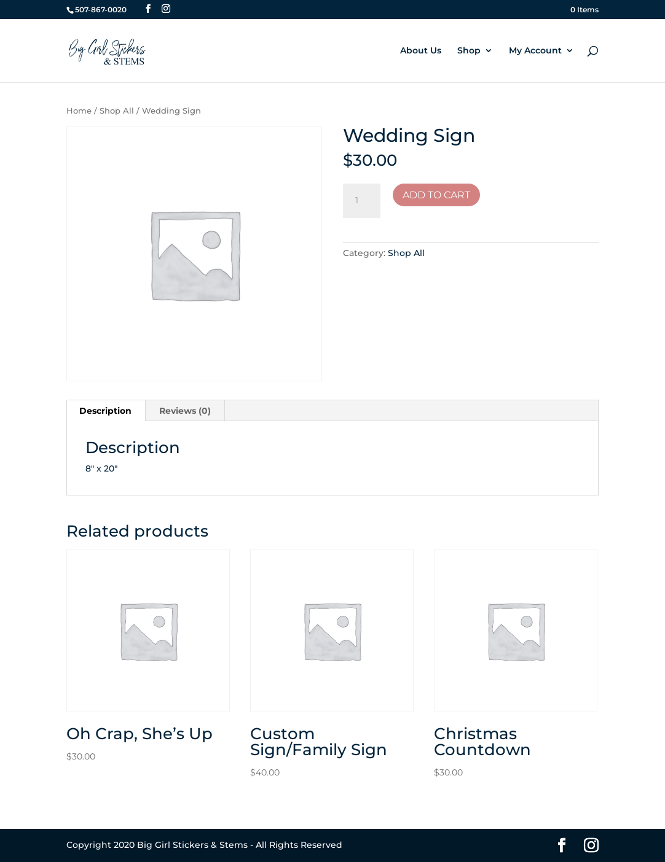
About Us (420, 51)
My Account (535, 51)
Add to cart (436, 195)
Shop (469, 51)
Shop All (117, 110)
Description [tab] (105, 410)
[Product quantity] (361, 201)
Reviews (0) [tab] (185, 410)
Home (79, 110)
